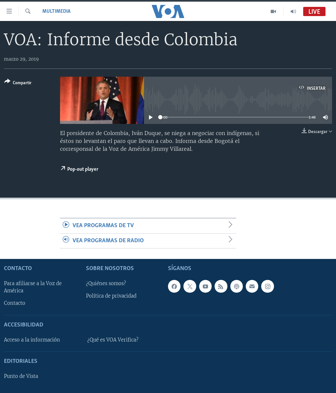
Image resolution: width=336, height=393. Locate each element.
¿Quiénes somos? (106, 283)
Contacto (14, 303)
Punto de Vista (21, 376)
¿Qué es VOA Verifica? (112, 340)
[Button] (18, 83)
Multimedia (56, 11)
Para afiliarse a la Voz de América (33, 287)
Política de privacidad (111, 296)
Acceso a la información (32, 340)
